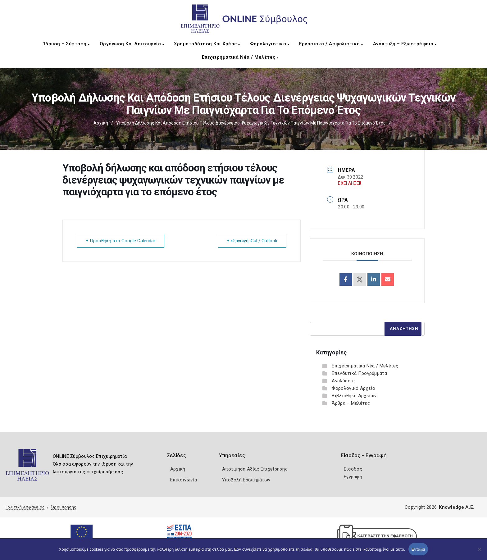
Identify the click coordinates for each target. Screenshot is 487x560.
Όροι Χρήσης (63, 507)
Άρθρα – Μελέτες (351, 403)
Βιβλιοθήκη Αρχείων (354, 395)
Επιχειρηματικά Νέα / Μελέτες (240, 57)
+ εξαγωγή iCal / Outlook (252, 241)
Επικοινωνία (183, 480)
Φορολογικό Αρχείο (353, 388)
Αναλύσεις (343, 381)
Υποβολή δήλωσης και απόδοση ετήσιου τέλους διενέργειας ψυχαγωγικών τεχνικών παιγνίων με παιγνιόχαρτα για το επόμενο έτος (251, 123)
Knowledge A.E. (456, 507)
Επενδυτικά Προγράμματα (359, 373)
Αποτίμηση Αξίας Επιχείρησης (255, 469)
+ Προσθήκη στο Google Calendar (120, 241)
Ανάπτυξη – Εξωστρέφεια (405, 44)
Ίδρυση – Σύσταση (67, 44)
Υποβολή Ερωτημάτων (246, 480)
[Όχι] (479, 552)
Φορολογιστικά (269, 44)
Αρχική (100, 123)
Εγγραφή (353, 477)
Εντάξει (418, 549)
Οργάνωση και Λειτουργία (132, 44)
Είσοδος (353, 469)
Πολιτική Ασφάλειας (24, 507)
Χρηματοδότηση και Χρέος (207, 44)
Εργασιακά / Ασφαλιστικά (331, 44)
